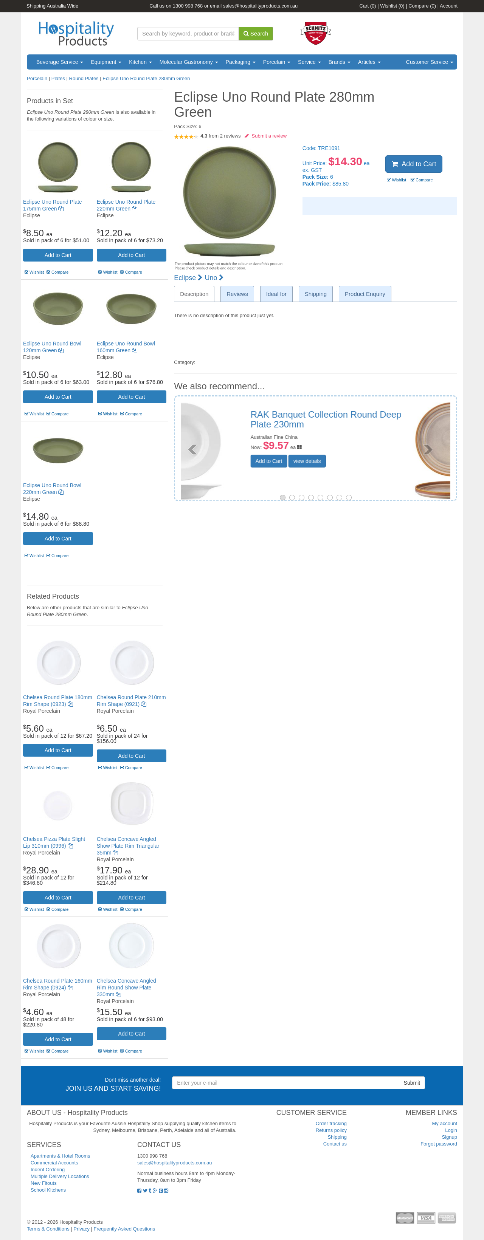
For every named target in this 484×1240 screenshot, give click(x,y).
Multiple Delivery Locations (60, 1176)
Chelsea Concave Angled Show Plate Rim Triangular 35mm (128, 846)
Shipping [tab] (316, 294)
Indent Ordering (48, 1169)
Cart (368, 6)
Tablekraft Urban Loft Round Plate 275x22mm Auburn (366, 419)
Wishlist (392, 6)
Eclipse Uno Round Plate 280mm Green (146, 78)
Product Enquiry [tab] (365, 294)
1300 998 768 (188, 6)
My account (444, 1123)
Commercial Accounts (54, 1163)
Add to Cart (58, 255)
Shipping (337, 1137)
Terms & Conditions (48, 1229)
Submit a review (266, 136)
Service (309, 62)
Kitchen (140, 62)
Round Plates (84, 78)
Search (256, 33)
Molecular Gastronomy (189, 62)
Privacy (81, 1229)
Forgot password (438, 1144)
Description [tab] (194, 294)
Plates (58, 78)
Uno (214, 278)
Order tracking (331, 1123)
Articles (369, 62)
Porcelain (276, 62)
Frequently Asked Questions (124, 1229)
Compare (422, 6)
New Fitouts (44, 1183)
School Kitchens (48, 1190)
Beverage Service (59, 62)
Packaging (241, 62)
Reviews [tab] (237, 294)
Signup (449, 1137)
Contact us (335, 1144)
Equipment (106, 62)
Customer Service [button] (429, 62)
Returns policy (331, 1130)
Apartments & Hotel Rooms (60, 1156)
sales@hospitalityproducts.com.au (260, 6)
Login (451, 1130)
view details (354, 461)
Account (449, 6)
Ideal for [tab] (276, 294)
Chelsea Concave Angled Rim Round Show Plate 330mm (126, 987)
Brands (340, 62)
